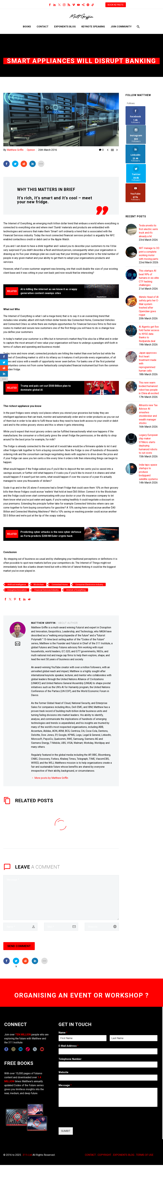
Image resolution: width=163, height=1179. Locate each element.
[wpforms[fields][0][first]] (82, 1038)
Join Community (121, 26)
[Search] (138, 27)
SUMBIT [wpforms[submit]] (65, 1131)
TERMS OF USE (144, 1154)
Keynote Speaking (93, 26)
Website (63, 1072)
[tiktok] (28, 1049)
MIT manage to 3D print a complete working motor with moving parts (149, 217)
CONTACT (90, 1154)
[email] (61, 927)
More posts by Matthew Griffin (51, 777)
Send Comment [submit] (19, 946)
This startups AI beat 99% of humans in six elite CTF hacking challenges (149, 243)
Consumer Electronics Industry (89, 584)
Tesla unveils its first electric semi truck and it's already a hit (148, 193)
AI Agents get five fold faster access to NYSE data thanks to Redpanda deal (149, 304)
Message (65, 1085)
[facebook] (6, 1049)
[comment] (61, 897)
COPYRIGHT (104, 1154)
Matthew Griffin (15, 149)
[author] (20, 927)
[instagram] (13, 1049)
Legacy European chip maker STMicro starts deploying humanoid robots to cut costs (148, 423)
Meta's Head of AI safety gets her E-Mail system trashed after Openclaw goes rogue (149, 274)
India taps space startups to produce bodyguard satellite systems (148, 453)
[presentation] (83, 1122)
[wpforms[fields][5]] (108, 1078)
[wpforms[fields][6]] (108, 1065)
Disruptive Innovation (17, 590)
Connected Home (60, 584)
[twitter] (35, 1049)
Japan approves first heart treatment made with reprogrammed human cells (148, 334)
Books (27, 26)
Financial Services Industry (46, 590)
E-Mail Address (68, 1045)
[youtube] (42, 1049)
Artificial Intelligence (16, 584)
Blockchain (39, 584)
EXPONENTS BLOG (123, 1154)
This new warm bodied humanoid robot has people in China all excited (149, 362)
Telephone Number (70, 1059)
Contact (42, 26)
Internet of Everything (76, 590)
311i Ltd (27, 1154)
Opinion (31, 149)
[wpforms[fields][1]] (108, 1051)
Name (63, 1032)
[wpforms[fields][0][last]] (133, 1038)
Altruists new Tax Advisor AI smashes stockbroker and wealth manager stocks (148, 390)
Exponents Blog (65, 26)
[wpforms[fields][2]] (108, 1097)
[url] (102, 927)
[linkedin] (21, 1049)
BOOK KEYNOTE (116, 5)
